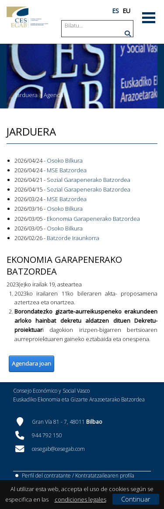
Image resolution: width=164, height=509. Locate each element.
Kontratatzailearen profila (104, 475)
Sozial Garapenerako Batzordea (88, 180)
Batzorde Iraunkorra (73, 238)
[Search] (98, 26)
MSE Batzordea (67, 170)
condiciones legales (80, 499)
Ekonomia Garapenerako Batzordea (93, 219)
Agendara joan (31, 363)
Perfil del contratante (46, 475)
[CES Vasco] (27, 17)
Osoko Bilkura (65, 160)
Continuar (135, 499)
